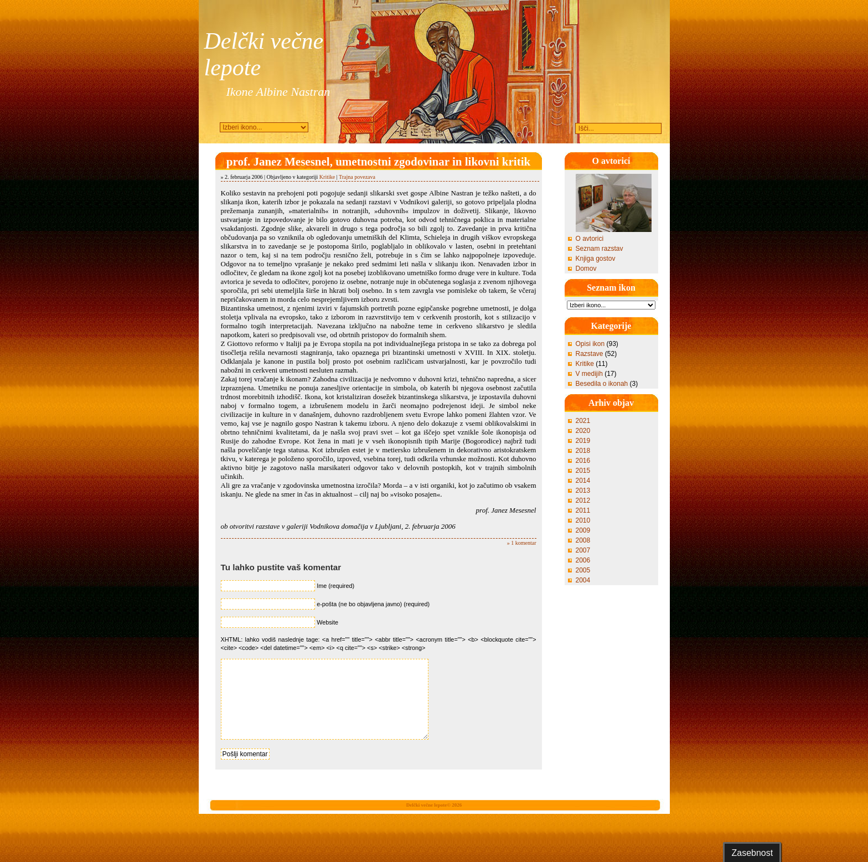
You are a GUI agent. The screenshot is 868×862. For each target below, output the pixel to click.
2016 (583, 460)
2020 (583, 431)
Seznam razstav (599, 248)
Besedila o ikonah (602, 384)
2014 (583, 480)
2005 (583, 570)
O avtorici (590, 238)
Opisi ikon (590, 344)
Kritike (327, 177)
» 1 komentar (521, 543)
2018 (583, 451)
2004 (583, 580)
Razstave (589, 354)
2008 (583, 540)
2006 (583, 560)
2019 (583, 441)
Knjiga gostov (596, 258)
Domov (586, 268)
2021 (583, 421)
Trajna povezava (357, 177)
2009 (583, 530)
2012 (583, 500)
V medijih (589, 374)
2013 (583, 490)
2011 (583, 510)
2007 (583, 550)
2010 (583, 520)
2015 (583, 470)
